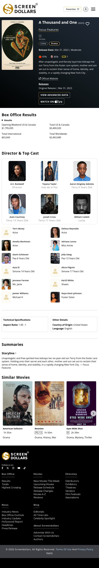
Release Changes (43, 491)
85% (56, 56)
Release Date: (46, 49)
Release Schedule (44, 487)
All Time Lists (41, 515)
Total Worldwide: (58, 133)
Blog (36, 505)
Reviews (38, 497)
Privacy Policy (85, 549)
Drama (54, 43)
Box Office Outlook (13, 515)
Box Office (8, 474)
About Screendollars (46, 525)
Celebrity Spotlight (44, 518)
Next (93, 413)
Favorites (72, 9)
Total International (11, 133)
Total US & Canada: (60, 124)
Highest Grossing (11, 487)
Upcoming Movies (44, 484)
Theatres (70, 487)
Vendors (70, 491)
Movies (38, 474)
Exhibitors (71, 484)
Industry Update (11, 518)
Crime (43, 43)
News (5, 505)
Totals (5, 484)
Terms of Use (64, 549)
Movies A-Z (40, 494)
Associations (72, 497)
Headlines (7, 525)
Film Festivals (72, 494)
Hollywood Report (12, 521)
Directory (71, 474)
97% (44, 56)
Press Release (9, 528)
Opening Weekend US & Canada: (19, 124)
